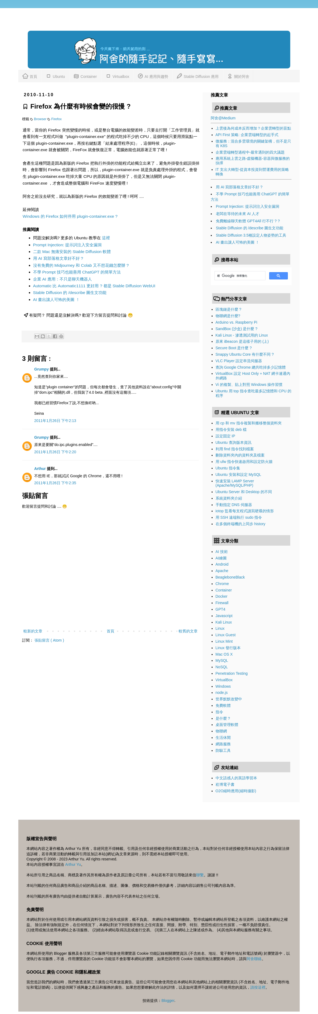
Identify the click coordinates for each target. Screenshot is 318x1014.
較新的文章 (32, 631)
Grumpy (42, 369)
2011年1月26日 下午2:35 (55, 483)
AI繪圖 (221, 558)
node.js (222, 692)
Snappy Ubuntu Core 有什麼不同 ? (245, 354)
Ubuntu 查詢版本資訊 (233, 442)
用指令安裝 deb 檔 (231, 429)
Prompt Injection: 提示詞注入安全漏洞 (67, 245)
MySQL (222, 660)
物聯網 (221, 731)
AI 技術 (222, 551)
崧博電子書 (225, 784)
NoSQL (222, 667)
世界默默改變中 (229, 699)
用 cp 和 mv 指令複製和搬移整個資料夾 (249, 423)
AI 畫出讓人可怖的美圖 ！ (56, 299)
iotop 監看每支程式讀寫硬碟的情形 (245, 511)
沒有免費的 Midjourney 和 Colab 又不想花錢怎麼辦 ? (81, 265)
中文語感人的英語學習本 (236, 778)
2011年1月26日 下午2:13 (55, 420)
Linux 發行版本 (228, 648)
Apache (222, 571)
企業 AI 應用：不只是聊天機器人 (62, 279)
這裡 (106, 238)
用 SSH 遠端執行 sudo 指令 (239, 517)
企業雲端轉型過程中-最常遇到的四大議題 (250, 152)
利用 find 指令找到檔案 (235, 449)
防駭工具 (223, 750)
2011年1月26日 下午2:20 (55, 452)
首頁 (29, 75)
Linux (220, 628)
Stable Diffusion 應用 (197, 75)
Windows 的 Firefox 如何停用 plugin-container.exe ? (70, 216)
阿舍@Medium (223, 118)
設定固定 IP (225, 436)
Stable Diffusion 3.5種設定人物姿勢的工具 (251, 235)
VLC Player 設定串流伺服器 (239, 361)
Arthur (40, 468)
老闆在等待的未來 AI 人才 (237, 214)
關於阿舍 (238, 75)
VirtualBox (224, 680)
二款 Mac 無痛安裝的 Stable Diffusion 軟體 (72, 251)
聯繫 (200, 875)
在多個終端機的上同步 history (240, 524)
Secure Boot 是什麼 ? (234, 348)
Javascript (224, 616)
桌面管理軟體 (227, 724)
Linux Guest (226, 635)
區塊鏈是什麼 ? (228, 309)
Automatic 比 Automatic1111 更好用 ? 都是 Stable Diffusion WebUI (94, 285)
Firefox (56, 119)
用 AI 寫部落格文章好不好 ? (58, 258)
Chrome (222, 584)
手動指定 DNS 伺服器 (234, 505)
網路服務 (223, 744)
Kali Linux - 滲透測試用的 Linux (242, 335)
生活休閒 (223, 737)
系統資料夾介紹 (229, 498)
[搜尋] (239, 275)
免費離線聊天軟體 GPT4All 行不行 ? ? (248, 221)
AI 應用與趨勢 (152, 75)
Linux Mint (224, 641)
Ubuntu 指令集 (228, 468)
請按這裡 (257, 987)
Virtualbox (117, 75)
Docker (221, 596)
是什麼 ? (223, 718)
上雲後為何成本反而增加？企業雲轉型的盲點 (253, 128)
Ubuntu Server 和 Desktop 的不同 (244, 492)
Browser (40, 119)
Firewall (222, 603)
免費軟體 (223, 705)
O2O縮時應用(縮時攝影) (236, 791)
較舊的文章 (188, 631)
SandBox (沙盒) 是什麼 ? (237, 329)
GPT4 (221, 609)
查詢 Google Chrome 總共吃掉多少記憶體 (251, 367)
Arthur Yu (73, 864)
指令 (219, 712)
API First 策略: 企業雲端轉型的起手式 (247, 135)
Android (222, 564)
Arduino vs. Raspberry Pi (236, 322)
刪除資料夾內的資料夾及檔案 (240, 455)
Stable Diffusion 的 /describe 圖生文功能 (70, 292)
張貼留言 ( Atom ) (49, 640)
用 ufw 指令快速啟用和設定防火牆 (244, 461)
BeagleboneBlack (230, 577)
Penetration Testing (232, 673)
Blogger (167, 1000)
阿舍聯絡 (254, 959)
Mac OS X (224, 654)
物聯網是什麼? (228, 316)
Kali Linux (224, 622)
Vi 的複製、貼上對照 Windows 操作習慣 (249, 384)
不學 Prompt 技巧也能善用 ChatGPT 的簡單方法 (77, 272)
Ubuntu (55, 75)
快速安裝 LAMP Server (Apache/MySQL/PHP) (235, 483)
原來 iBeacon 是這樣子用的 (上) (242, 341)
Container (85, 75)
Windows (223, 686)
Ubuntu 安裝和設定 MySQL (238, 474)
